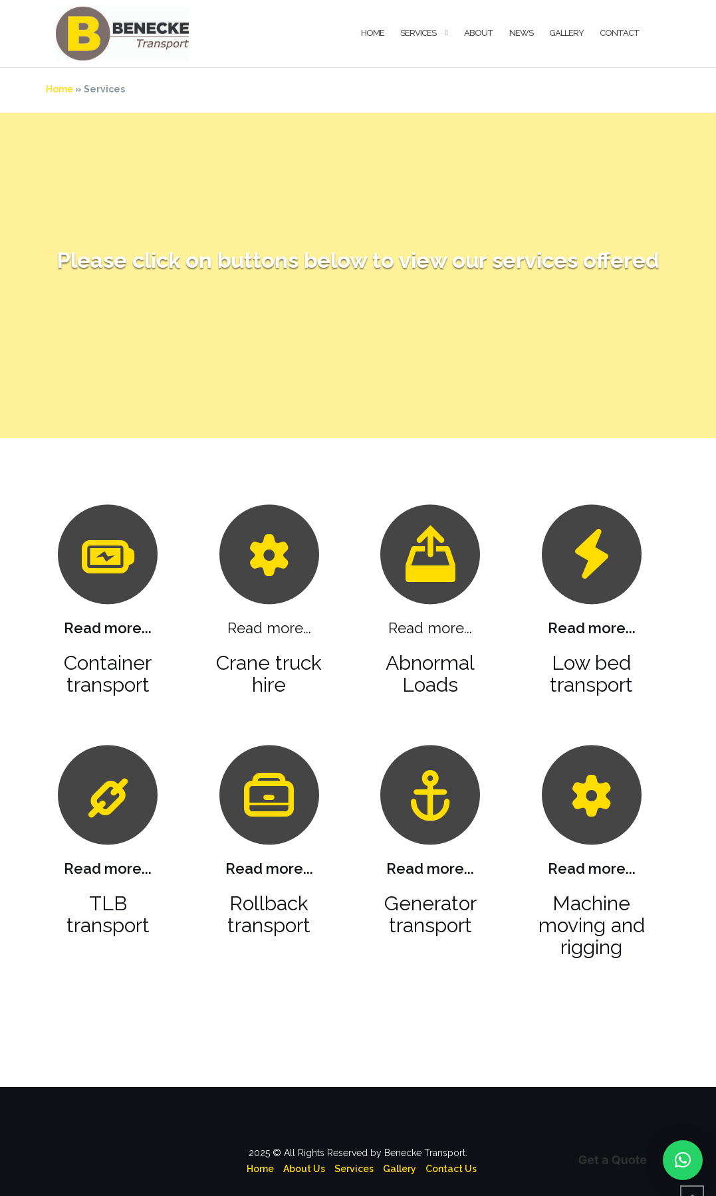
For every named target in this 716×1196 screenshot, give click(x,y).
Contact (620, 33)
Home (372, 33)
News (521, 33)
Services (418, 33)
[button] (683, 1160)
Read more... (108, 598)
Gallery (566, 33)
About (478, 33)
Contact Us (451, 1139)
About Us (304, 1139)
